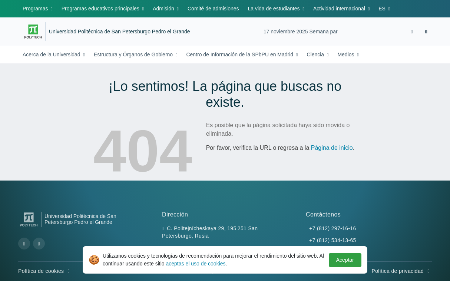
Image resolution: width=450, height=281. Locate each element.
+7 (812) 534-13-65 (332, 240)
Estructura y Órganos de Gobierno (134, 54)
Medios (346, 54)
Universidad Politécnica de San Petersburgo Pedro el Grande (119, 31)
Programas (36, 8)
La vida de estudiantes (274, 8)
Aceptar (345, 260)
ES (382, 8)
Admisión (164, 8)
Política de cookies (45, 271)
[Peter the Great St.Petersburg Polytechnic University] (33, 31)
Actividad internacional (340, 8)
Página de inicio (332, 148)
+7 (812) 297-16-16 (332, 228)
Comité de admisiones (213, 8)
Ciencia (316, 54)
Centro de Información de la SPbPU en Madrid (240, 54)
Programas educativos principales (101, 8)
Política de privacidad (401, 271)
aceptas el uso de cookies (195, 264)
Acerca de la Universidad (52, 54)
